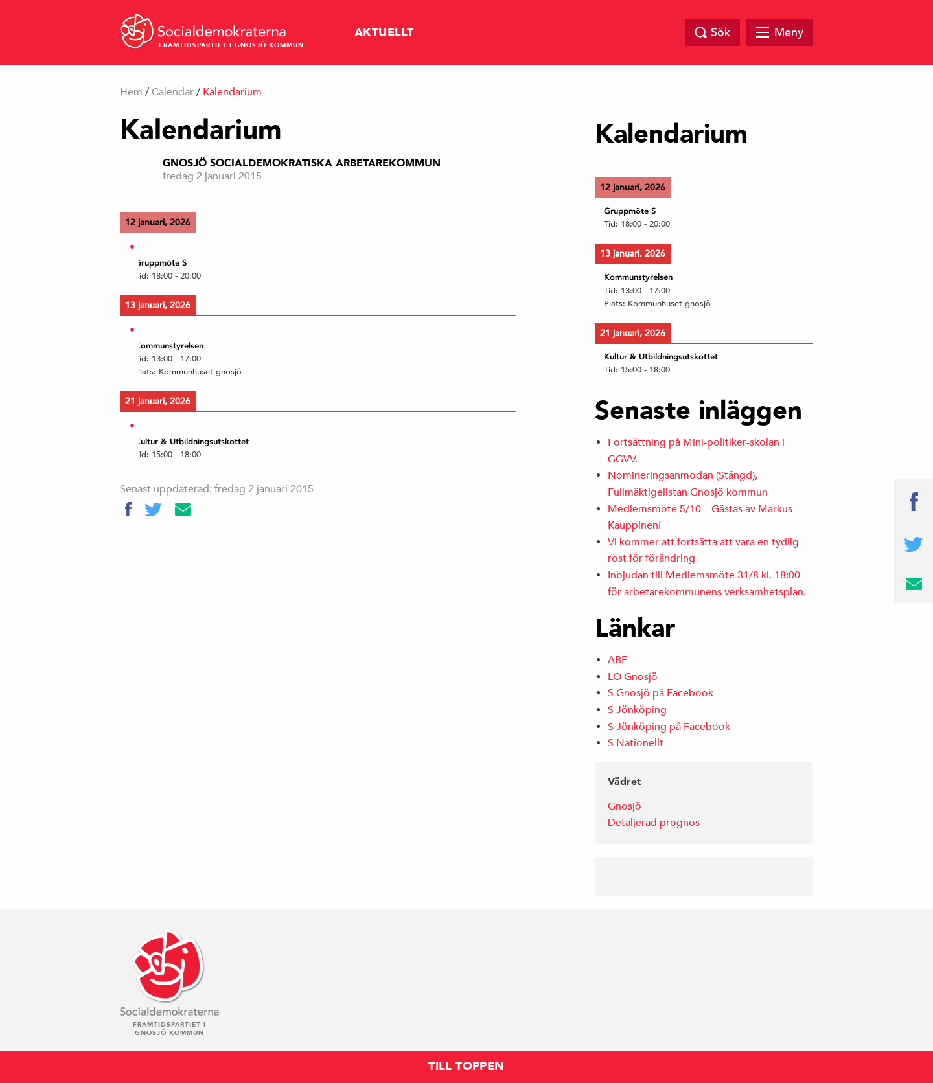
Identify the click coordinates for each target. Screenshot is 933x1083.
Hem (131, 92)
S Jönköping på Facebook (669, 726)
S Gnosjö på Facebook (660, 693)
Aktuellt (383, 33)
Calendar (173, 92)
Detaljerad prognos (654, 822)
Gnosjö (624, 806)
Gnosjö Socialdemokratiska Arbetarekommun (302, 163)
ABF (617, 660)
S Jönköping (637, 709)
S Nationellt (635, 742)
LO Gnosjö (633, 676)
